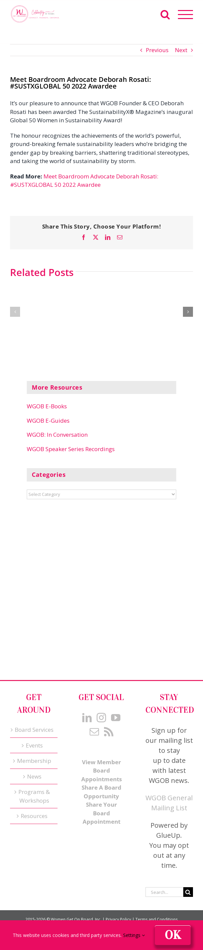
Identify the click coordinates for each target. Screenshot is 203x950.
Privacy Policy (118, 919)
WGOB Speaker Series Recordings (71, 449)
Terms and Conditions (156, 919)
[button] (15, 312)
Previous (157, 50)
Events (34, 745)
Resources (34, 816)
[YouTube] (115, 717)
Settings (134, 935)
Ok (173, 935)
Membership (34, 761)
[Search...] (164, 892)
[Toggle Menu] (185, 14)
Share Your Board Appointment (101, 813)
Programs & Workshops (34, 796)
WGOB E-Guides (48, 420)
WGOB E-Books (47, 406)
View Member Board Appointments (101, 770)
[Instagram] (101, 717)
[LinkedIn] (87, 717)
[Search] (188, 892)
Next (181, 50)
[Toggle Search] (165, 14)
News (34, 776)
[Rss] (108, 731)
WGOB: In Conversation (57, 434)
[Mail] (94, 731)
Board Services (34, 729)
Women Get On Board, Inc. (76, 919)
